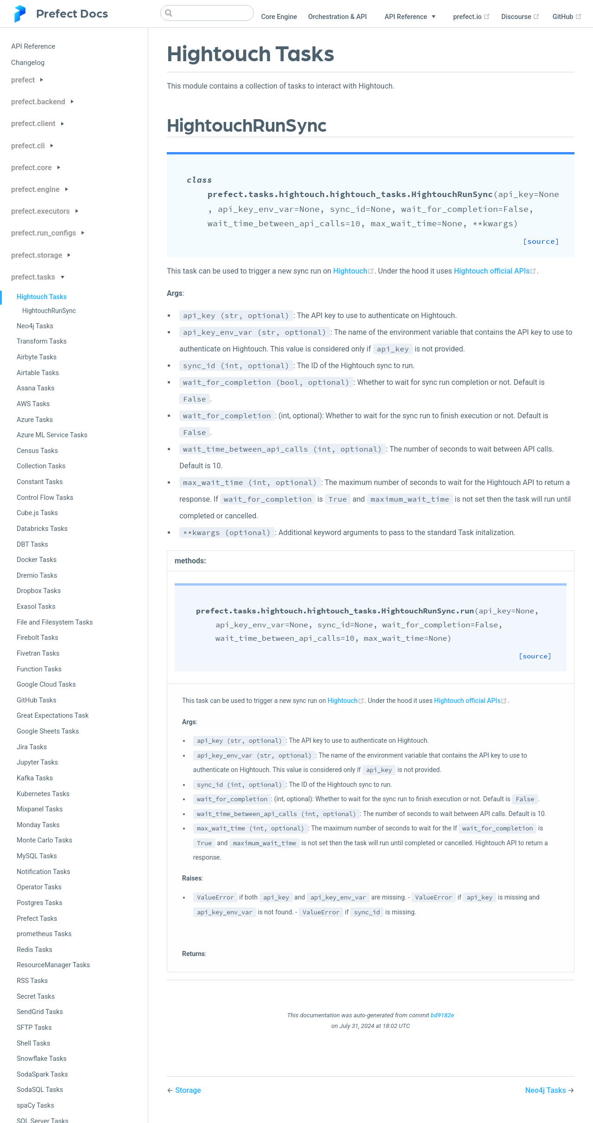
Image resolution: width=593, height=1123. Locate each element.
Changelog (27, 62)
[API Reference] (410, 17)
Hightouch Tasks (42, 297)
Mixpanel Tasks (40, 809)
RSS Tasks (32, 981)
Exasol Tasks (36, 607)
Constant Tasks (40, 482)
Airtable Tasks (38, 373)
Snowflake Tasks (42, 1059)
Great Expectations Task (52, 716)
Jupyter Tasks (37, 762)
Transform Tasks (42, 341)
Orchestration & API (337, 17)
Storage (188, 1090)
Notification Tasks (43, 872)
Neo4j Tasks (35, 326)
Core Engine (279, 17)
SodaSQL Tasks (40, 1090)
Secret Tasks (36, 997)
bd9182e (442, 1015)
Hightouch (353, 271)
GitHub (567, 17)
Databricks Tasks (42, 529)
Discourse (520, 17)
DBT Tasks (32, 545)
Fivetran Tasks (38, 653)
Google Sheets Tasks (48, 731)
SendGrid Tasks (40, 1012)
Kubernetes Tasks (43, 794)
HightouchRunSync (49, 310)
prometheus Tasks (44, 934)
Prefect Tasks (37, 919)
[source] (551, 241)
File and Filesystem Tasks (55, 622)
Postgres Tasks (40, 903)
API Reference (33, 46)
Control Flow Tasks (45, 498)
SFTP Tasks (34, 1028)
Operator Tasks (39, 887)
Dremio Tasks (37, 576)
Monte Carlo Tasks (44, 840)
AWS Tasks (33, 404)
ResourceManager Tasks (53, 965)
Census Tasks (37, 451)
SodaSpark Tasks (42, 1074)
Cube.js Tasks (37, 513)
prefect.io (471, 17)
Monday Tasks (38, 825)
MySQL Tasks (37, 856)
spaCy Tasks (35, 1106)
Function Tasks (39, 669)
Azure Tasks (35, 420)
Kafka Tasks (35, 778)
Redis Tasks (34, 950)
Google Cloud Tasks (46, 685)
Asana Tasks (36, 388)
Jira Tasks (32, 747)
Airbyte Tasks (37, 357)
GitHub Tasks (37, 700)
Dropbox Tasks (39, 591)
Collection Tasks (41, 466)
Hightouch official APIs (495, 271)
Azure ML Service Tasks (52, 435)
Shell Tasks (33, 1043)
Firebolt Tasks (37, 638)
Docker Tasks (37, 560)
